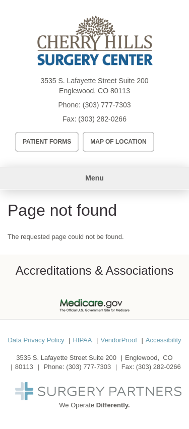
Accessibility (163, 340)
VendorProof (118, 340)
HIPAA (82, 340)
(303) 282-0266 (102, 119)
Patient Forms (47, 141)
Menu (94, 178)
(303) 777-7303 (107, 105)
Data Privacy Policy (36, 340)
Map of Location (118, 141)
